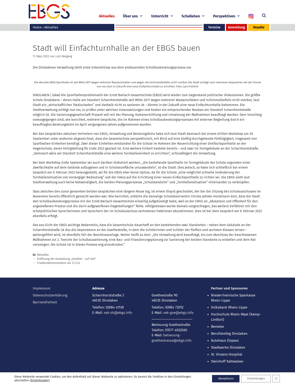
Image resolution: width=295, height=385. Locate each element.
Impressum (41, 288)
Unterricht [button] (164, 16)
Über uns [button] (135, 16)
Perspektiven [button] (228, 16)
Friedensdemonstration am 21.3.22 (58, 263)
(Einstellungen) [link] (39, 380)
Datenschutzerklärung (50, 295)
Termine (214, 27)
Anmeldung (236, 27)
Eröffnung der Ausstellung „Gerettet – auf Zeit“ (66, 259)
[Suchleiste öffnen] (264, 16)
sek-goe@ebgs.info (178, 313)
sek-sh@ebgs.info (118, 313)
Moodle (258, 27)
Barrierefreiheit (45, 302)
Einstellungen (256, 378)
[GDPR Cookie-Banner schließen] (276, 378)
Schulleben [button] (195, 16)
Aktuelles (107, 16)
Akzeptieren (225, 378)
